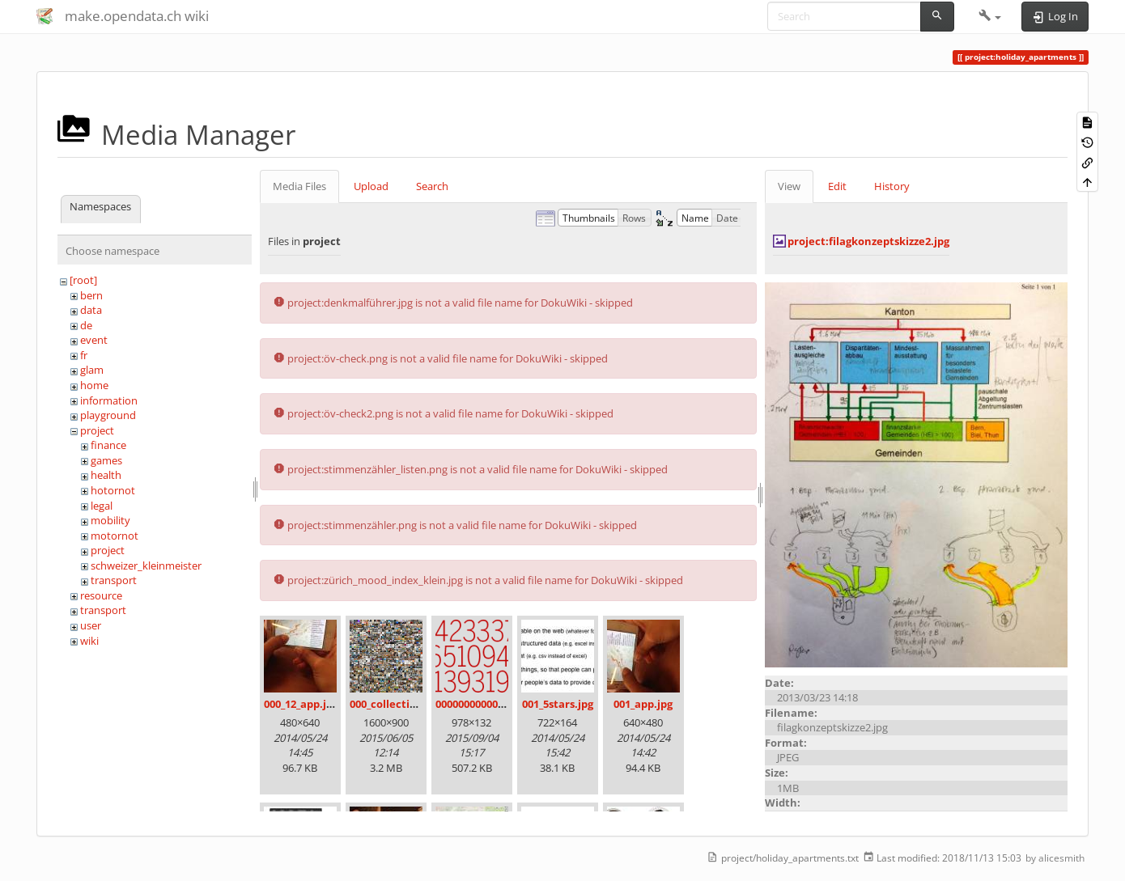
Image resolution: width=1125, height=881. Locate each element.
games (106, 460)
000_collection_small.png (414, 704)
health (106, 475)
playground (108, 415)
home (94, 385)
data (91, 310)
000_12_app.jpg (301, 704)
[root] (83, 280)
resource (101, 595)
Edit (837, 186)
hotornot (113, 490)
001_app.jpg (643, 704)
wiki (89, 640)
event (94, 339)
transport (114, 580)
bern (91, 295)
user (90, 625)
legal (101, 505)
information (109, 400)
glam (92, 369)
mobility (110, 520)
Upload (371, 186)
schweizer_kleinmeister (146, 565)
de (86, 325)
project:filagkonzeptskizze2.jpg (868, 241)
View (789, 186)
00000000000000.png (486, 704)
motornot (114, 535)
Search (432, 186)
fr (83, 355)
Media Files (299, 186)
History (892, 186)
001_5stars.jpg (557, 704)
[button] (990, 16)
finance (108, 445)
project (97, 430)
